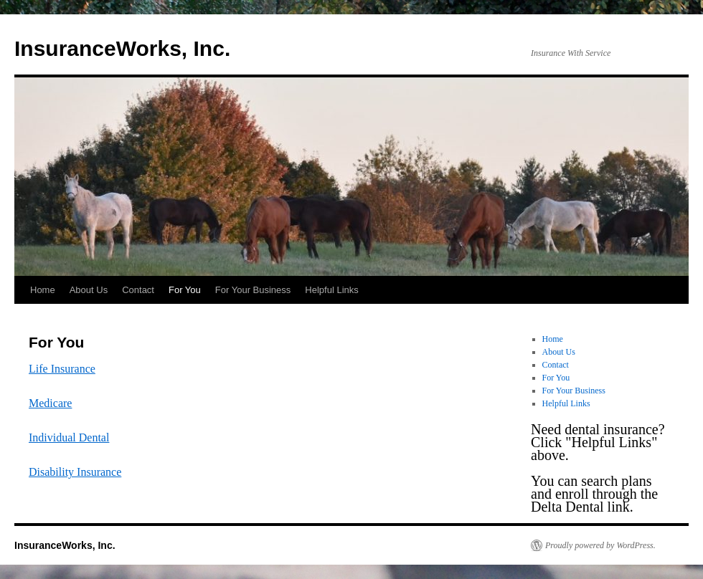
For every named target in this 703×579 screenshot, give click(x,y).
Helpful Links (331, 289)
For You (185, 289)
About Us (89, 289)
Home (42, 289)
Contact (138, 289)
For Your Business (253, 289)
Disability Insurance (75, 472)
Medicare (50, 403)
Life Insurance (62, 369)
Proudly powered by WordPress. (600, 545)
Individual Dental (69, 437)
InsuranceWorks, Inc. (122, 48)
